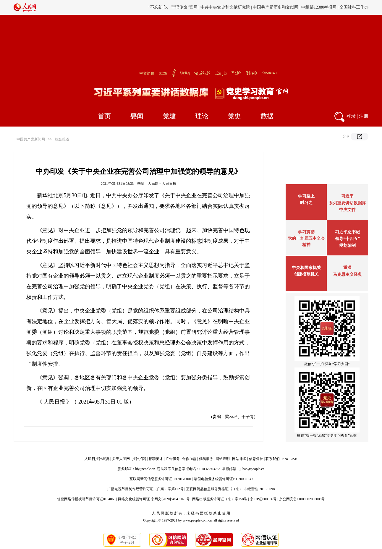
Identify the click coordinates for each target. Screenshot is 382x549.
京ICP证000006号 (263, 499)
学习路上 (306, 196)
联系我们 (273, 459)
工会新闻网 (255, 7)
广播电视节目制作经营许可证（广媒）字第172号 (145, 489)
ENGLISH (289, 459)
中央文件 (347, 210)
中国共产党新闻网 (31, 139)
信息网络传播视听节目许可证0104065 (86, 499)
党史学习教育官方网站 (174, 7)
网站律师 (239, 459)
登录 (351, 116)
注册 (363, 116)
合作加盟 (189, 459)
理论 (201, 116)
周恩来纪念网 (328, 7)
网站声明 (223, 459)
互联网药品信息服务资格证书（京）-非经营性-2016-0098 (230, 489)
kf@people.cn (145, 469)
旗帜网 (204, 7)
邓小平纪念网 (356, 7)
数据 (266, 116)
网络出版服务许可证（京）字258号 (219, 499)
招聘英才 (156, 459)
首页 (104, 116)
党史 (234, 116)
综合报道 (62, 139)
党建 (169, 116)
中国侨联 (277, 7)
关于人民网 (121, 459)
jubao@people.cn (252, 469)
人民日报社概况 (97, 459)
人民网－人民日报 (162, 184)
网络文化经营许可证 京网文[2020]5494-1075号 (154, 499)
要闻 (136, 116)
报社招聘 (139, 459)
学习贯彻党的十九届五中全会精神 (306, 238)
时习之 (306, 202)
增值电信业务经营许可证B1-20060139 (223, 479)
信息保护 (256, 459)
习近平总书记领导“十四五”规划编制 (347, 239)
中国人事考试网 (227, 7)
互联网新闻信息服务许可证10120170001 (161, 479)
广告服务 (173, 459)
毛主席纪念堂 (300, 7)
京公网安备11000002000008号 (302, 499)
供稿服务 (206, 459)
